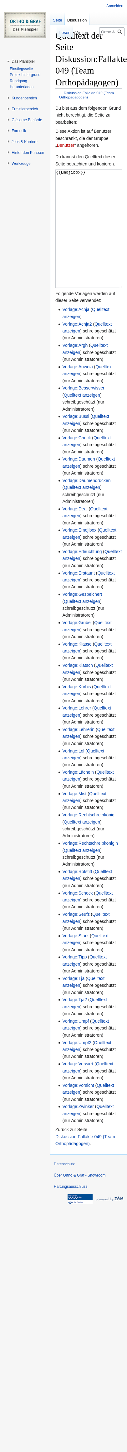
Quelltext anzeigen (82, 418)
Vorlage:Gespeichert (82, 617)
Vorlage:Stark (75, 959)
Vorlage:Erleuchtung (82, 574)
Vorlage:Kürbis (76, 710)
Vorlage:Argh (75, 368)
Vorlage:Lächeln (78, 795)
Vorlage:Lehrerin (78, 752)
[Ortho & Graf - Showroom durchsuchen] (111, 31)
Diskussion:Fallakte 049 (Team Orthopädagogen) (86, 95)
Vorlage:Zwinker (78, 1129)
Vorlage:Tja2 (74, 1022)
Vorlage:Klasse (76, 667)
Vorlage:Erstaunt (78, 596)
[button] (23, 61)
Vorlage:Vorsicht (78, 1108)
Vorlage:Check (76, 461)
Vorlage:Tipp (74, 980)
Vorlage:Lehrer (76, 731)
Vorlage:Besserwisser (83, 411)
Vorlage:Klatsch (77, 688)
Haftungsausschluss (70, 1210)
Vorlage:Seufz (75, 937)
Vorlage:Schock (77, 916)
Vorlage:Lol (73, 774)
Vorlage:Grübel (76, 645)
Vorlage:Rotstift (77, 894)
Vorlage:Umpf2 (76, 1065)
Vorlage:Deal (74, 532)
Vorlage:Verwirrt (77, 1087)
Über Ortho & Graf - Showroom (79, 1198)
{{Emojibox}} (88, 240)
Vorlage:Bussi (75, 439)
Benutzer (65, 145)
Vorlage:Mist (74, 816)
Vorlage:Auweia (77, 390)
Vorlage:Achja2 (77, 347)
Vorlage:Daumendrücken (86, 503)
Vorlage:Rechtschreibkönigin (90, 866)
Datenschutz (64, 1187)
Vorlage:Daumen (78, 482)
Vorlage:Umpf (75, 1044)
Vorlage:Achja (75, 332)
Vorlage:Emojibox (79, 553)
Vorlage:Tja (73, 1001)
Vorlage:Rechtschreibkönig (88, 838)
